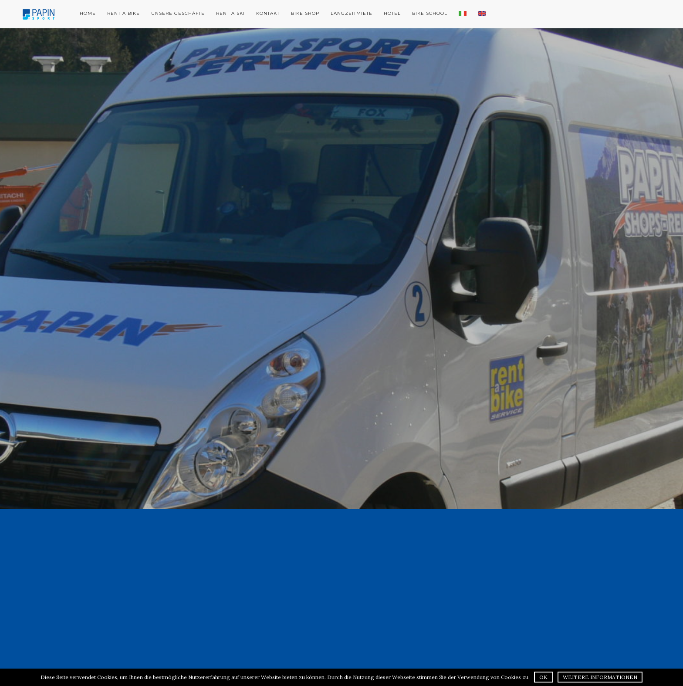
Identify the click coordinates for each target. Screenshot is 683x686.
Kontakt (268, 13)
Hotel (392, 13)
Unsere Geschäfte (178, 13)
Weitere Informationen (600, 677)
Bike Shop (305, 13)
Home (88, 13)
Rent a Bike (123, 13)
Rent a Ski (230, 13)
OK (543, 677)
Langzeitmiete (351, 13)
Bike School (429, 13)
